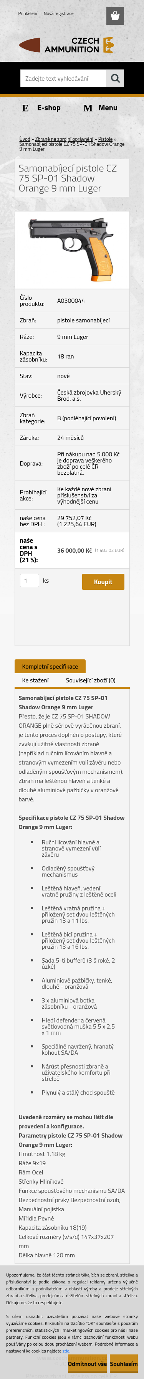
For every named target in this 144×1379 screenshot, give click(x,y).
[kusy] (29, 580)
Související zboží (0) (90, 680)
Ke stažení (35, 680)
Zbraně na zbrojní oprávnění (64, 139)
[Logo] (72, 45)
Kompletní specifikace (50, 666)
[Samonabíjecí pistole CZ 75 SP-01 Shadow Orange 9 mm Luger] (72, 214)
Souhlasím (124, 1363)
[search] (115, 78)
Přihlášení (27, 13)
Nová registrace (59, 13)
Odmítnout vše (87, 1363)
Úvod (25, 139)
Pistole (105, 139)
